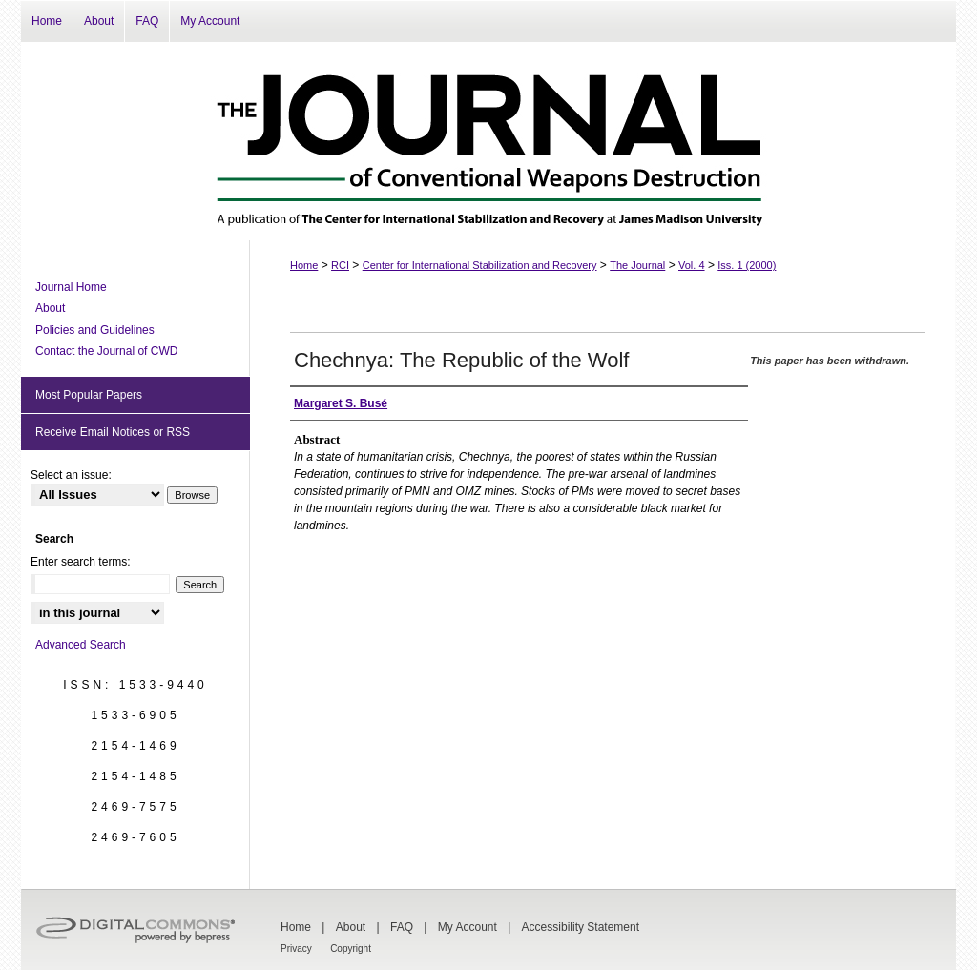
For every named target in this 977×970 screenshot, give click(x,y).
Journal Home (71, 287)
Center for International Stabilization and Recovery (480, 265)
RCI (340, 265)
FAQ (401, 927)
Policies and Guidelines (95, 330)
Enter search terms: (81, 561)
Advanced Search (80, 644)
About (50, 308)
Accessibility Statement (580, 927)
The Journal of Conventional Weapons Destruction (488, 141)
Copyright (350, 948)
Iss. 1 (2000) (746, 265)
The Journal (637, 265)
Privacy (296, 948)
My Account (467, 927)
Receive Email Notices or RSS (112, 432)
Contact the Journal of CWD (106, 351)
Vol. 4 (691, 265)
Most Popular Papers (88, 395)
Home (304, 265)
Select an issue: (71, 475)
